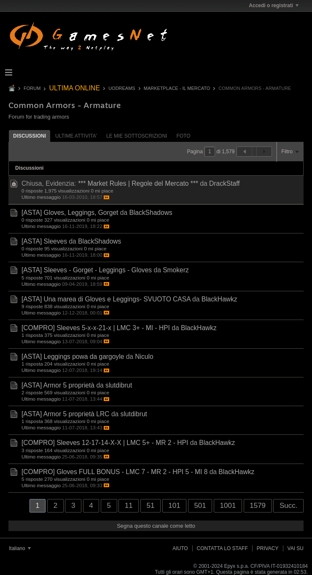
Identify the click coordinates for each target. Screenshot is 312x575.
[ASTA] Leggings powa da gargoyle (73, 356)
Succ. (289, 506)
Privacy (268, 548)
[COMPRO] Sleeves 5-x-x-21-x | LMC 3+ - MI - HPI (96, 327)
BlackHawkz (219, 299)
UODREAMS (121, 88)
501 (200, 506)
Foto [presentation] (183, 136)
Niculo (144, 356)
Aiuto (180, 548)
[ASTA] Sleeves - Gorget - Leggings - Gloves (87, 270)
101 (174, 506)
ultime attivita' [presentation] (76, 136)
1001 (228, 506)
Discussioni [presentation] (29, 136)
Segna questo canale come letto (156, 526)
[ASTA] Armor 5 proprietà (58, 385)
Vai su (296, 548)
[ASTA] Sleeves (44, 241)
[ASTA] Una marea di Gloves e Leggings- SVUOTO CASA (106, 299)
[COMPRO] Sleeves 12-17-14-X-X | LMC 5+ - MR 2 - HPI (105, 442)
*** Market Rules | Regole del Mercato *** (138, 183)
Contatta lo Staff (222, 548)
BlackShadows (150, 212)
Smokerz (176, 270)
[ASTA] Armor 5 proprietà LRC (66, 414)
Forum (32, 88)
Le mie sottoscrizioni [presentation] (136, 136)
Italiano (20, 548)
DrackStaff (224, 183)
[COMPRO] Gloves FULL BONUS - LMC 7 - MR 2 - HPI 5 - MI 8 (114, 471)
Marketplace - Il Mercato (177, 88)
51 (150, 506)
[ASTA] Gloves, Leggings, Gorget (70, 212)
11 (129, 506)
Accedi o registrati (274, 5)
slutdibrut (118, 385)
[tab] (29, 136)
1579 (258, 506)
